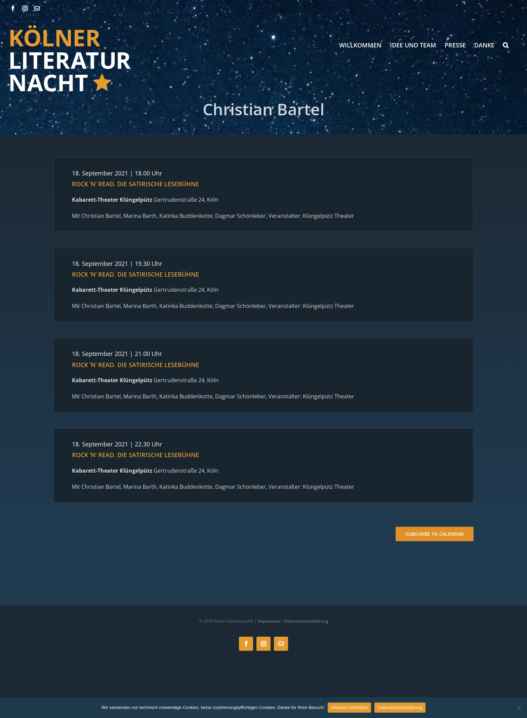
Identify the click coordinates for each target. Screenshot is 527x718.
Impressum (269, 621)
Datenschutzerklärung (306, 621)
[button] (506, 45)
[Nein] (518, 707)
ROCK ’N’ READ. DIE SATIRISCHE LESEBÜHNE (135, 184)
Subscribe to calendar (434, 534)
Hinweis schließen (349, 707)
